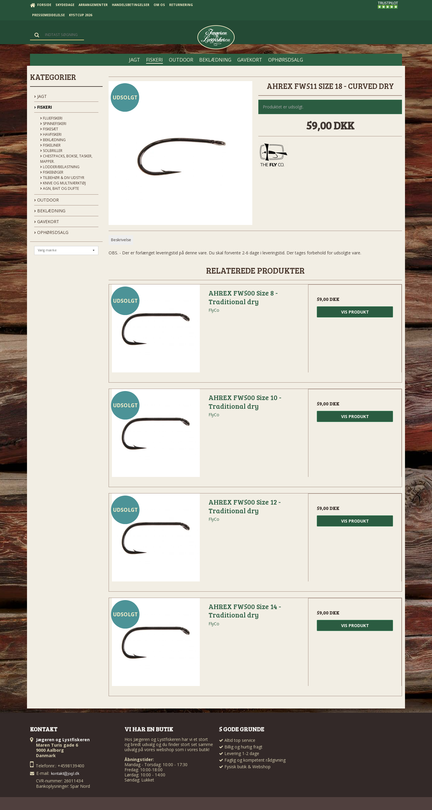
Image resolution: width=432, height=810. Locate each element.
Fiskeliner (50, 145)
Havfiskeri (51, 134)
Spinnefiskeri (53, 123)
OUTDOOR (46, 200)
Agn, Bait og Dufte (59, 188)
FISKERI (43, 107)
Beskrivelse (121, 239)
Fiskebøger (51, 172)
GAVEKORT (46, 221)
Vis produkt (355, 312)
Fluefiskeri (51, 118)
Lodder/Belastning (60, 166)
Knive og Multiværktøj (63, 183)
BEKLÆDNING (49, 211)
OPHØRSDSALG (51, 232)
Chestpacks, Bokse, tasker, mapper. (66, 158)
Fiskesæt (49, 129)
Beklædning (53, 139)
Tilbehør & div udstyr (62, 177)
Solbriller (51, 150)
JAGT (40, 96)
